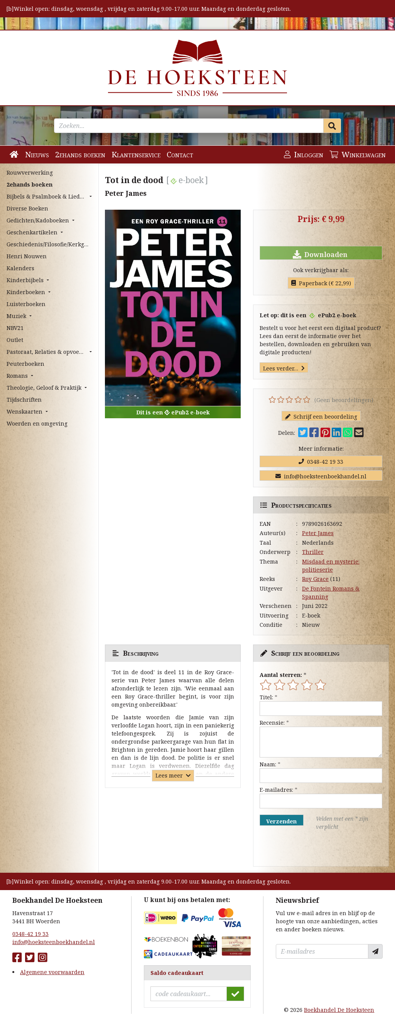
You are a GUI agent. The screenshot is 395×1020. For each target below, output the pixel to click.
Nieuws (37, 154)
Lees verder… (284, 368)
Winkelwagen (357, 154)
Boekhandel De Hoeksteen (339, 1009)
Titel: (266, 697)
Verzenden (281, 821)
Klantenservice (135, 154)
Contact (180, 154)
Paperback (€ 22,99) (321, 283)
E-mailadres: (276, 789)
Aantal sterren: (281, 674)
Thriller (313, 551)
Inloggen (303, 154)
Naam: (268, 764)
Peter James (318, 533)
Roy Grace (315, 578)
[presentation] (309, 848)
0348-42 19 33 (321, 461)
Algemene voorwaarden (52, 972)
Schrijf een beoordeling (321, 416)
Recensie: (272, 722)
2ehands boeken (80, 154)
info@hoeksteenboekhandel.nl (320, 476)
